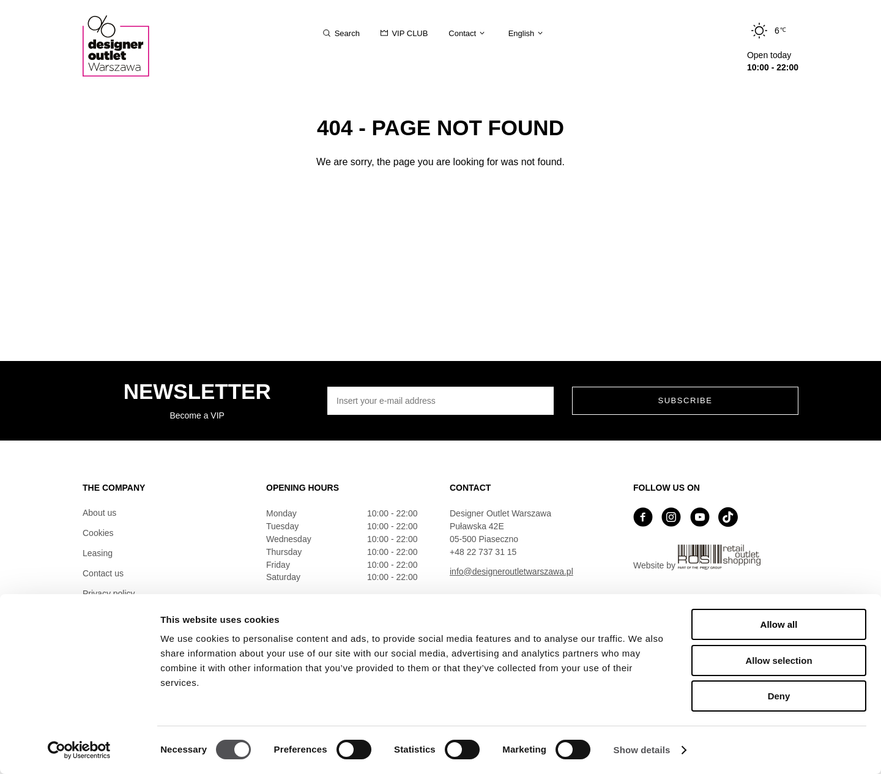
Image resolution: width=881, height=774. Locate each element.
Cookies (98, 533)
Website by (696, 557)
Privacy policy (109, 593)
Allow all (779, 624)
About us (99, 513)
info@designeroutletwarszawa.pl (511, 571)
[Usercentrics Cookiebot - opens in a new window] (79, 750)
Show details (642, 750)
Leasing (98, 553)
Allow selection (778, 660)
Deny (779, 696)
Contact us (103, 573)
